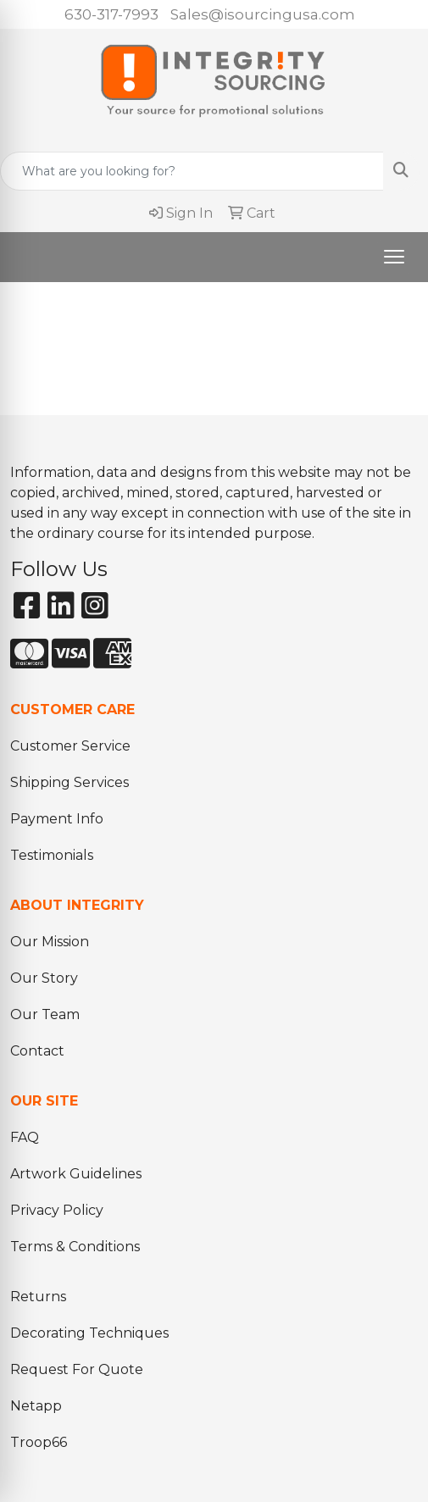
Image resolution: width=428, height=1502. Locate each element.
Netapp (36, 1406)
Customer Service (70, 746)
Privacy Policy (56, 1210)
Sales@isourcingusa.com (262, 14)
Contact (37, 1051)
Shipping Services (69, 782)
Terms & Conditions (75, 1247)
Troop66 (38, 1442)
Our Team (45, 1014)
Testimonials (51, 855)
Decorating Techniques (89, 1333)
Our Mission (49, 942)
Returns (38, 1297)
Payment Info (56, 819)
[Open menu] (394, 257)
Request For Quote (76, 1369)
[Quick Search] (192, 171)
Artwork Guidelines (76, 1174)
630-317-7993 (111, 14)
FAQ (24, 1137)
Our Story (44, 978)
